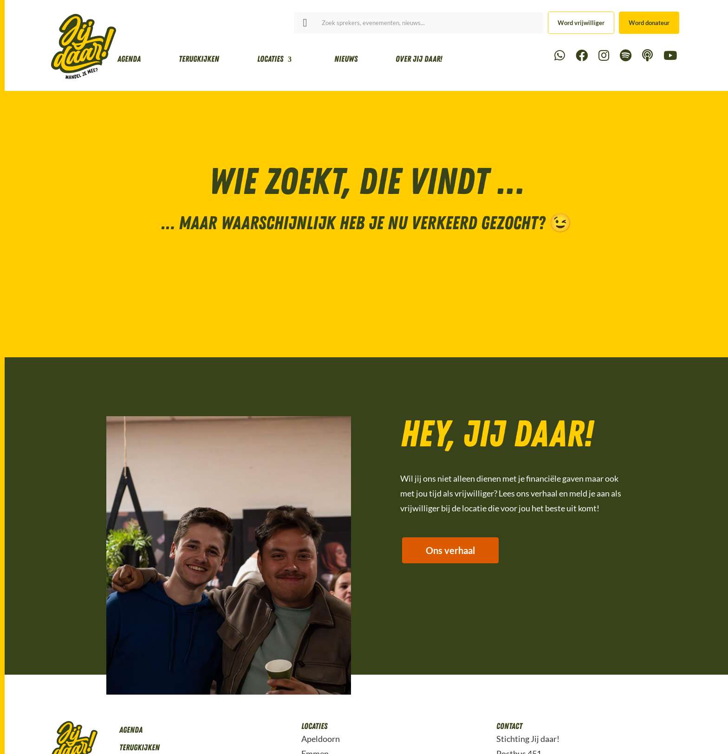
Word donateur (649, 22)
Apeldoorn (320, 739)
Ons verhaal (450, 550)
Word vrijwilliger (581, 22)
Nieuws (346, 59)
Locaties (270, 59)
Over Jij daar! (419, 59)
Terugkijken (199, 59)
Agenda (129, 59)
